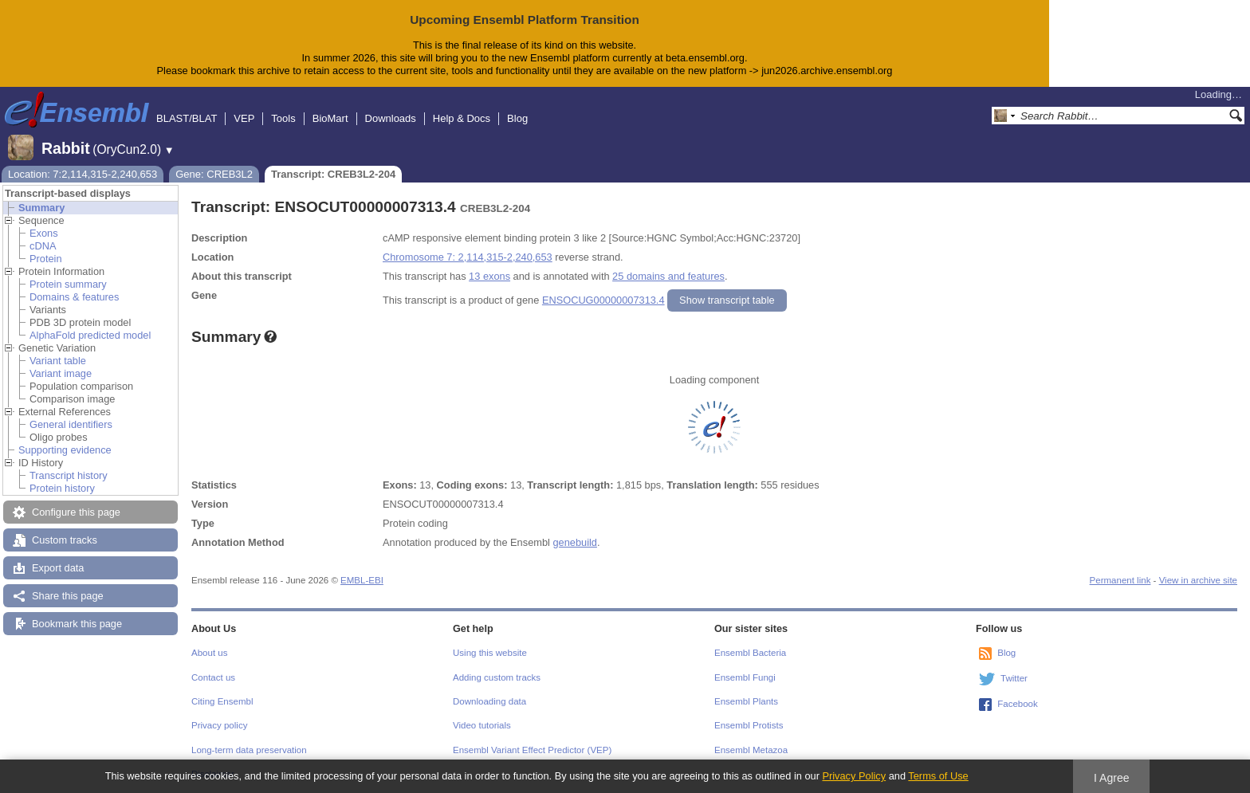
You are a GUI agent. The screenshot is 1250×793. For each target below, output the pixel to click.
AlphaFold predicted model (90, 335)
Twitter (1014, 678)
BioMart (330, 118)
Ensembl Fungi (745, 677)
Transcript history (68, 475)
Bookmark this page (77, 624)
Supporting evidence (65, 450)
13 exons (489, 276)
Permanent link (1120, 580)
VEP (244, 118)
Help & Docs (461, 118)
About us (209, 653)
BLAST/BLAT (186, 118)
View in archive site (1198, 580)
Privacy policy (219, 725)
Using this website (490, 653)
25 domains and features (668, 276)
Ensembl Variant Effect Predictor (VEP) (532, 750)
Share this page (68, 596)
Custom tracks (64, 540)
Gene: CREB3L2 (214, 174)
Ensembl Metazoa (751, 750)
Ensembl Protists (748, 725)
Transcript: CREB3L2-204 (333, 174)
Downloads (390, 118)
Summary (41, 208)
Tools (283, 118)
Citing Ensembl (222, 701)
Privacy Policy (854, 776)
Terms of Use (938, 776)
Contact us (213, 677)
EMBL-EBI (361, 580)
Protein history (62, 488)
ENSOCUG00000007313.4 (603, 300)
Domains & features (74, 297)
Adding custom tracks (496, 677)
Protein (45, 259)
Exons (43, 233)
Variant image (60, 373)
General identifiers (70, 424)
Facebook (1017, 704)
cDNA (42, 246)
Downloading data (489, 701)
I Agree (1112, 777)
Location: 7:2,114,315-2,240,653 (82, 174)
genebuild (574, 542)
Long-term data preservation (249, 750)
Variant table (57, 361)
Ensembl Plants (746, 701)
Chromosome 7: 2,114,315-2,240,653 (467, 257)
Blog (517, 118)
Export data (58, 568)
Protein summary (68, 284)
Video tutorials (482, 725)
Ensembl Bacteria (750, 653)
